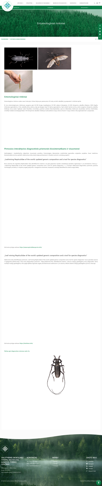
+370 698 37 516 (34, 463)
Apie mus (20, 3)
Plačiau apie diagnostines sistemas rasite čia (16, 351)
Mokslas (55, 461)
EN (99, 3)
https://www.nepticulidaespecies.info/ (31, 247)
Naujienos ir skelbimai (42, 3)
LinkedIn (89, 466)
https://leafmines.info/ (26, 343)
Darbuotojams (84, 3)
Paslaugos (55, 465)
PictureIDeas (87, 481)
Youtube (89, 468)
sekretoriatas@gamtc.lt (34, 465)
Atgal (98, 39)
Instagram (90, 464)
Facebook (89, 461)
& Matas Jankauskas (96, 481)
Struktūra (29, 3)
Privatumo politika (22, 481)
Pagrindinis (4, 39)
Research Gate (91, 471)
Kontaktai (73, 3)
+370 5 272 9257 (33, 461)
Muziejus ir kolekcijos (59, 3)
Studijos (55, 463)
